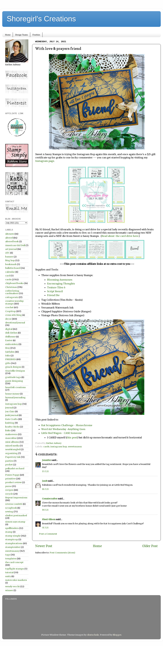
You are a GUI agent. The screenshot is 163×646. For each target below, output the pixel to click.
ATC (7, 252)
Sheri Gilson (48, 519)
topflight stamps (14, 568)
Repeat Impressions (16, 497)
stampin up (11, 539)
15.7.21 (45, 471)
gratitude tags (13, 377)
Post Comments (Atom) (62, 552)
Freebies (36, 35)
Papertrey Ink (12, 457)
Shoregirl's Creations (41, 19)
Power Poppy (12, 475)
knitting (9, 423)
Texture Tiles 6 (56, 287)
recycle (9, 494)
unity (8, 576)
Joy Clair (9, 411)
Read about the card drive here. (120, 235)
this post (72, 437)
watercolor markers (16, 580)
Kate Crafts (11, 419)
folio (7, 355)
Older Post (150, 546)
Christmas (11, 287)
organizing (11, 453)
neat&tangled (12, 449)
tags (7, 554)
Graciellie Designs (15, 370)
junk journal (11, 415)
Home (8, 35)
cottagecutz (11, 297)
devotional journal (15, 322)
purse (8, 486)
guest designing (14, 381)
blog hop (10, 260)
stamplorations (13, 543)
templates (10, 558)
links (8, 430)
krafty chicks (12, 426)
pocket (9, 464)
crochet (9, 307)
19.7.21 (45, 509)
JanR (44, 481)
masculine (11, 438)
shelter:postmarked (16, 515)
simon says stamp (15, 521)
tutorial (9, 572)
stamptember (12, 547)
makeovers (11, 434)
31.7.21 (45, 527)
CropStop (10, 311)
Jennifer (46, 460)
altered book (12, 241)
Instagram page (44, 160)
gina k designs (13, 367)
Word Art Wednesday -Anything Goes (63, 429)
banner (9, 256)
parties (9, 461)
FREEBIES (10, 359)
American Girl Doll (15, 245)
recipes (9, 490)
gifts (7, 363)
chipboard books (14, 283)
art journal (11, 249)
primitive (10, 478)
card (7, 275)
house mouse (12, 393)
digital (8, 329)
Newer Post (43, 546)
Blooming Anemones (60, 279)
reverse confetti (13, 504)
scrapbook (11, 508)
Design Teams (21, 35)
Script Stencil (55, 291)
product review (13, 482)
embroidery (11, 344)
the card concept (14, 562)
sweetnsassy (75, 446)
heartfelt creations (15, 387)
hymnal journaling (15, 397)
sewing (9, 511)
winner (9, 590)
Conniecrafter (49, 498)
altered (9, 237)
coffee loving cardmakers (12, 292)
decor (8, 319)
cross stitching (13, 315)
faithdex (10, 352)
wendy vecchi (12, 586)
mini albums (12, 442)
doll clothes (11, 332)
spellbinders (12, 528)
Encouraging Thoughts (61, 283)
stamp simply (12, 535)
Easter (8, 340)
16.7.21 (45, 489)
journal (9, 407)
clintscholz (93, 634)
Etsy (7, 348)
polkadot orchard (14, 468)
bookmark (11, 264)
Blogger (117, 634)
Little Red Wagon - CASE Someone (61, 433)
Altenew (9, 234)
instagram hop (58, 446)
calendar (10, 272)
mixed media (12, 445)
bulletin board (12, 268)
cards (46, 446)
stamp (8, 532)
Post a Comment (48, 533)
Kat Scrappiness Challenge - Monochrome (67, 425)
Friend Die (53, 295)
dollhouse (10, 336)
